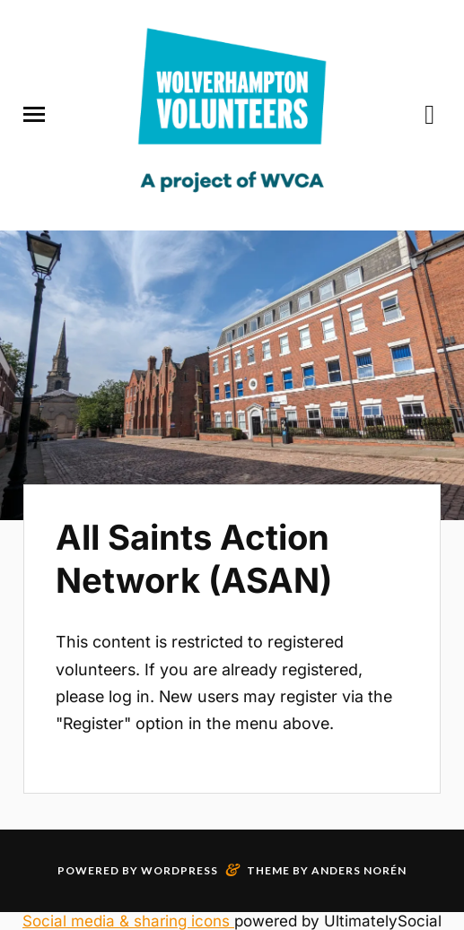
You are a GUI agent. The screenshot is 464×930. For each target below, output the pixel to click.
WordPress (179, 870)
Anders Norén (359, 870)
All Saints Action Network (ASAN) (194, 559)
